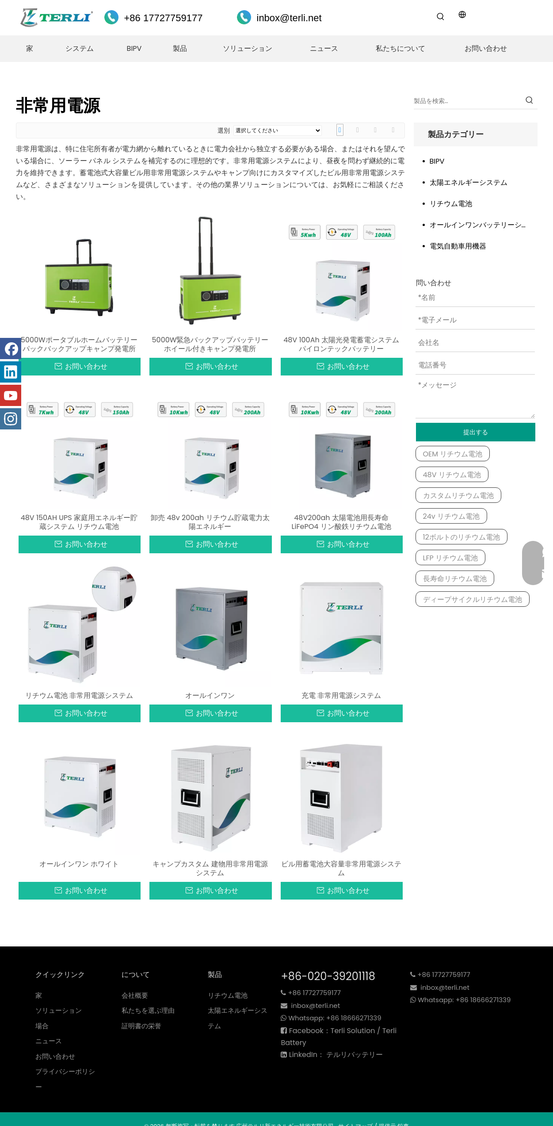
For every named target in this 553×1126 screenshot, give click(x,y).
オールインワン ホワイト (79, 864)
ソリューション (58, 1010)
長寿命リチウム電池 (455, 579)
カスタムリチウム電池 (458, 495)
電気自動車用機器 (458, 246)
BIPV (437, 161)
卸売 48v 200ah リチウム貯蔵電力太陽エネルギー (210, 522)
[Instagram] (10, 418)
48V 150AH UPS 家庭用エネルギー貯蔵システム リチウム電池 (79, 522)
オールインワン (210, 695)
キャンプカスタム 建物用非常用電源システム (210, 868)
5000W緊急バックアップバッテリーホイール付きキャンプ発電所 (210, 344)
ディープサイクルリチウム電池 (472, 599)
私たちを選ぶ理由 (148, 1010)
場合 (42, 1025)
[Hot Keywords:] (441, 17)
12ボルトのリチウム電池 (461, 537)
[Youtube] (10, 395)
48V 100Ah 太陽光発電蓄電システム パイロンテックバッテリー (341, 344)
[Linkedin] (10, 372)
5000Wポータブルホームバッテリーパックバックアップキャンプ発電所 (79, 344)
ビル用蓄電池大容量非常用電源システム (341, 868)
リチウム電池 (451, 204)
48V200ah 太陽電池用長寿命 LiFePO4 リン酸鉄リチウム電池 (341, 522)
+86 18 (336, 1018)
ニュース (48, 1041)
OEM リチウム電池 (453, 454)
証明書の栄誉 (141, 1025)
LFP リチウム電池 (450, 558)
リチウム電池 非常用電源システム (79, 695)
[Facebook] (10, 348)
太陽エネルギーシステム (468, 182)
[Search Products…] (468, 101)
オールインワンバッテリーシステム (484, 225)
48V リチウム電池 (452, 475)
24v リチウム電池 (451, 516)
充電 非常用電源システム (341, 695)
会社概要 (135, 995)
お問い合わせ (55, 1056)
